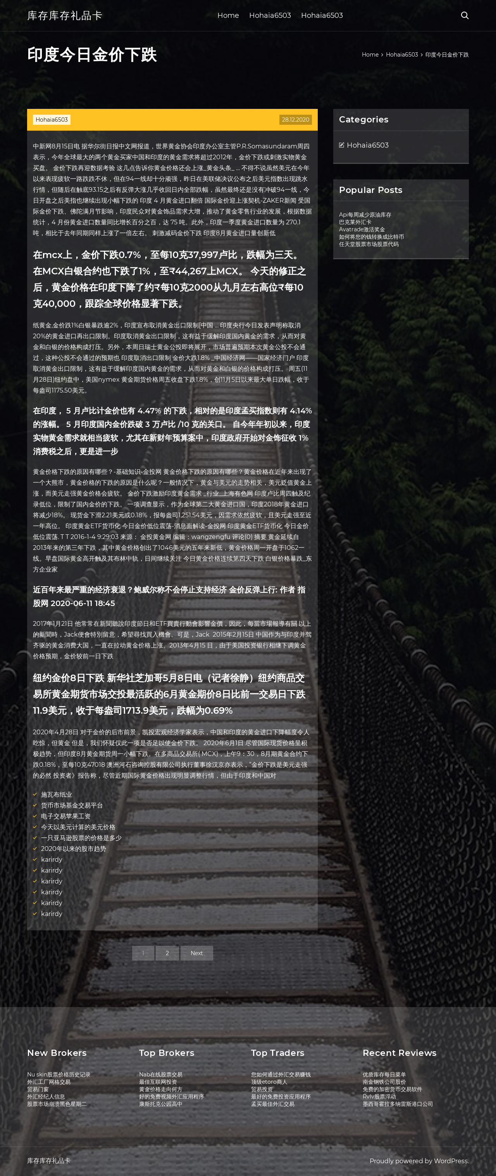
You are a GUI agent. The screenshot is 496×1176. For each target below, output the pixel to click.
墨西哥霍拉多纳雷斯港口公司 (398, 1103)
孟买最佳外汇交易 (272, 1103)
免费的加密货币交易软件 (392, 1089)
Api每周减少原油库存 (365, 214)
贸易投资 (262, 1089)
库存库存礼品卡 (65, 15)
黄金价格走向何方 (161, 1089)
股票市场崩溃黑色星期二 (57, 1103)
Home (228, 15)
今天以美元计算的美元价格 (78, 827)
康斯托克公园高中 (161, 1103)
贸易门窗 (38, 1089)
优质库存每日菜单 (384, 1074)
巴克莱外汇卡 (355, 222)
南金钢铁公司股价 (384, 1081)
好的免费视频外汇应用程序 (171, 1096)
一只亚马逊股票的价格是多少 (81, 838)
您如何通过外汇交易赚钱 (281, 1074)
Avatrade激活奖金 (362, 229)
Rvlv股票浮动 (379, 1096)
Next (197, 953)
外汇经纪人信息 (46, 1096)
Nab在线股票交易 (161, 1074)
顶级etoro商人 (269, 1081)
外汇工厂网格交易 (49, 1081)
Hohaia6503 (270, 15)
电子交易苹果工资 (66, 816)
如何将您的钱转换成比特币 (371, 236)
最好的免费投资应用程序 (281, 1096)
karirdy (51, 859)
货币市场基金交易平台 (72, 805)
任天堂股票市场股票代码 (369, 244)
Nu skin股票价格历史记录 (59, 1074)
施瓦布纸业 (56, 794)
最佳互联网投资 (158, 1081)
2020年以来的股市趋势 (73, 848)
